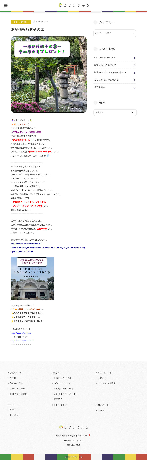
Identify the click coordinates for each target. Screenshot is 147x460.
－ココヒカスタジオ (61, 378)
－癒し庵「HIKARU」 (62, 389)
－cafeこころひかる (61, 383)
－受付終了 (13, 415)
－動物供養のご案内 (17, 394)
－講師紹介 (57, 399)
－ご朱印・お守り (16, 389)
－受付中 (11, 410)
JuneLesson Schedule (105, 57)
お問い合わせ (102, 405)
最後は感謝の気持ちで (105, 65)
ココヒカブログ (59, 405)
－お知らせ (101, 378)
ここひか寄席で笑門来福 (106, 80)
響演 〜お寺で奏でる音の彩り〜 (110, 72)
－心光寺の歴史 (15, 383)
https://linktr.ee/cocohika (21, 333)
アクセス (100, 410)
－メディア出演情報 (106, 383)
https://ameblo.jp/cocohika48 (22, 341)
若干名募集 (99, 87)
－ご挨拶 (11, 378)
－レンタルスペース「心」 (64, 394)
